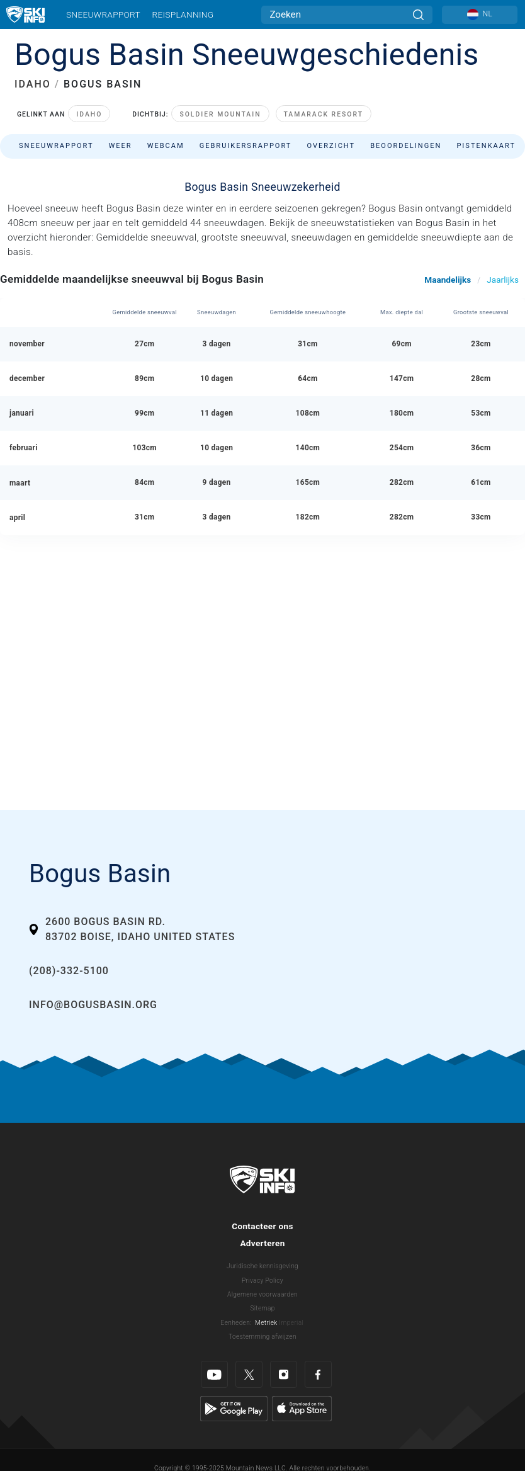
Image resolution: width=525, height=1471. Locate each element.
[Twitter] (248, 1374)
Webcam (165, 146)
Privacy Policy (262, 1280)
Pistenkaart (486, 146)
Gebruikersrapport (246, 146)
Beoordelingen (405, 146)
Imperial (291, 1322)
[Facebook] (318, 1374)
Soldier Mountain (220, 114)
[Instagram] (283, 1374)
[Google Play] (234, 1408)
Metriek (266, 1322)
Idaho (89, 114)
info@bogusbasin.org (93, 1005)
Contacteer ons (262, 1226)
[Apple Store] (302, 1408)
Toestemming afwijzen (262, 1336)
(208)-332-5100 (69, 971)
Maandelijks (447, 280)
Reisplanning (183, 14)
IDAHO (32, 84)
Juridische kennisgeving (262, 1266)
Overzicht (331, 146)
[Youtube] (214, 1374)
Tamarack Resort (323, 114)
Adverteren (262, 1243)
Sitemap (262, 1308)
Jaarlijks (503, 280)
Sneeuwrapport (103, 14)
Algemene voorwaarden (262, 1294)
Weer (120, 146)
